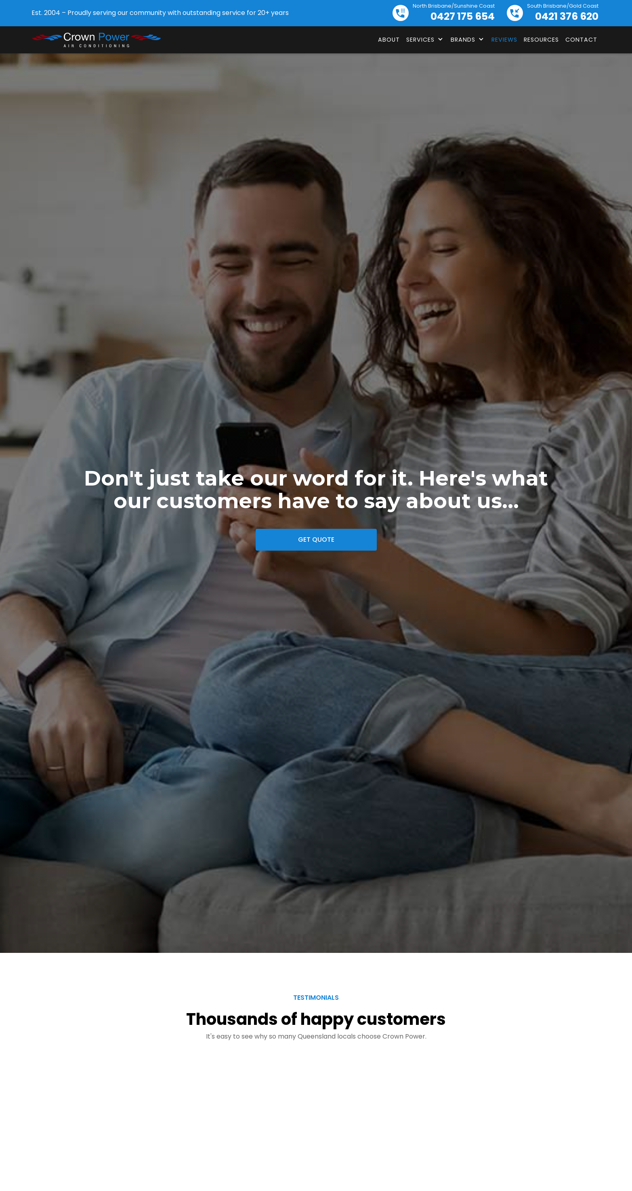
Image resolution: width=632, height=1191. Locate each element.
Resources (541, 40)
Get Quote (316, 539)
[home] (96, 40)
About (389, 40)
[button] (425, 39)
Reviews (504, 40)
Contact (581, 40)
